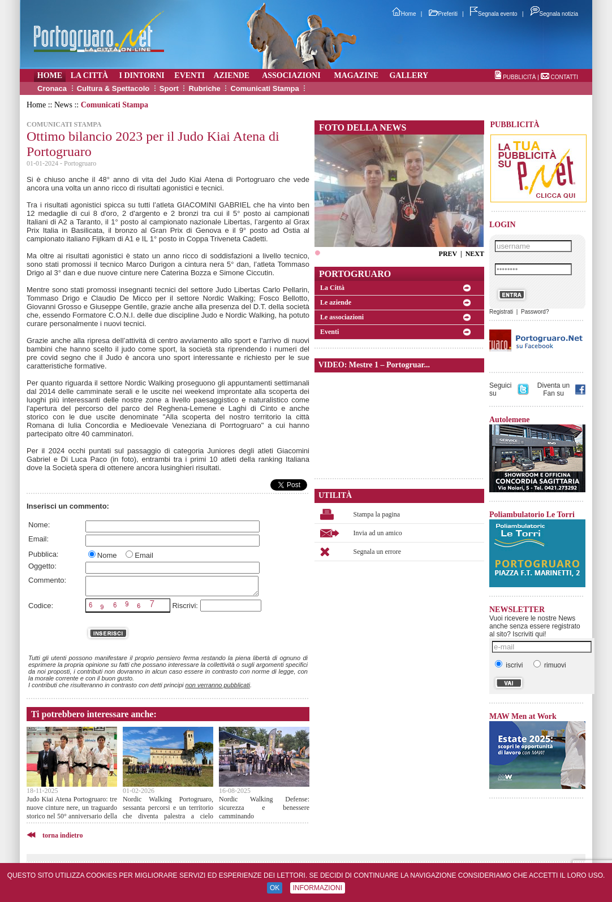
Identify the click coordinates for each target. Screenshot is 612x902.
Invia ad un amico (378, 533)
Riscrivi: (185, 605)
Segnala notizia (554, 14)
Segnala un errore (378, 552)
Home (404, 14)
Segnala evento (494, 14)
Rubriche (204, 88)
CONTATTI (564, 77)
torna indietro (62, 835)
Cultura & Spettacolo (113, 88)
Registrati (501, 312)
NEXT (475, 254)
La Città (332, 288)
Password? (535, 312)
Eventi (329, 332)
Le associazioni (342, 317)
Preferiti (443, 14)
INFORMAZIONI (317, 888)
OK (274, 888)
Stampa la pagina (377, 514)
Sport (169, 88)
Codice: (40, 605)
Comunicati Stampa (264, 88)
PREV (448, 254)
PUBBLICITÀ (519, 77)
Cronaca (52, 88)
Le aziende (335, 302)
